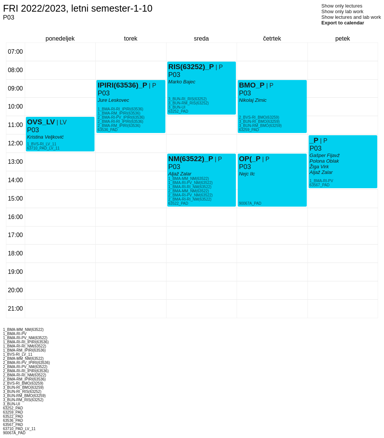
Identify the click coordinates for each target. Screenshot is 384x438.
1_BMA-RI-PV (321, 181)
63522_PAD (178, 203)
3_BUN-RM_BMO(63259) (260, 126)
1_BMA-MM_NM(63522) (188, 179)
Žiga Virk (319, 166)
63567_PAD (320, 185)
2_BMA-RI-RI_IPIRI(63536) (120, 121)
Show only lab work (342, 11)
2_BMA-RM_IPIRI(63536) (119, 126)
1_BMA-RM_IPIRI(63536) (119, 113)
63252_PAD (178, 111)
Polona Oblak (324, 161)
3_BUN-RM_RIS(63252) (188, 103)
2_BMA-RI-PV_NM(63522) (190, 195)
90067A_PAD (250, 203)
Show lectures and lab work (351, 17)
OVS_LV (41, 122)
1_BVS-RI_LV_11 (41, 144)
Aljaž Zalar (179, 174)
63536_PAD (107, 130)
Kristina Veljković (45, 137)
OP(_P (250, 159)
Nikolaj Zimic (253, 100)
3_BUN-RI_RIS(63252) (187, 99)
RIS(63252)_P (191, 67)
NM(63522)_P (190, 159)
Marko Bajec (181, 82)
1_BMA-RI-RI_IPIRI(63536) (120, 109)
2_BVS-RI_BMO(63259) (259, 117)
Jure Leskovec (113, 100)
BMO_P (251, 85)
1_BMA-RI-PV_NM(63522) (190, 183)
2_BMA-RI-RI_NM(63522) (190, 199)
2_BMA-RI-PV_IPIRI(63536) (121, 117)
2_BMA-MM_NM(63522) (188, 191)
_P (314, 140)
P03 (33, 130)
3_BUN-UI (177, 107)
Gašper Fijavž (325, 155)
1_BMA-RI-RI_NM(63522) (190, 187)
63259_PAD (249, 130)
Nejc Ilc (247, 174)
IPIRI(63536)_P (122, 85)
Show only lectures (341, 6)
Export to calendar (342, 23)
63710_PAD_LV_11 (43, 148)
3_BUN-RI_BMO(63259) (259, 121)
